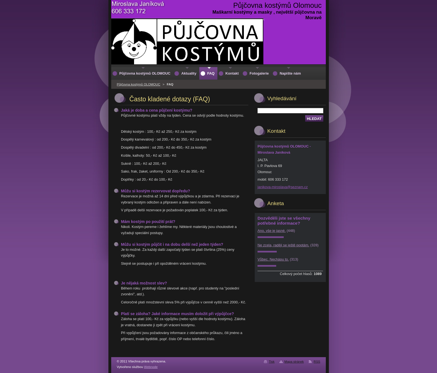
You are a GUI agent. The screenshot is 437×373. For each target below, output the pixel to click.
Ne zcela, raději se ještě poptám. (283, 245)
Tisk (272, 361)
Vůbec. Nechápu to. (273, 259)
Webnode (151, 367)
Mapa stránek (294, 361)
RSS (317, 361)
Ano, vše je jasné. (272, 231)
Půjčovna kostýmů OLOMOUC (138, 84)
